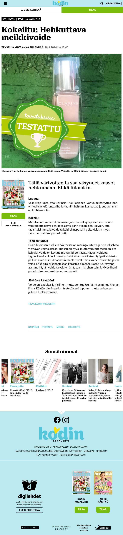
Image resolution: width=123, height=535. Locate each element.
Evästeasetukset (43, 447)
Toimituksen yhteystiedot (73, 455)
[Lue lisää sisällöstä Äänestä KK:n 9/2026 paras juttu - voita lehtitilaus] (22, 371)
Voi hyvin (9, 19)
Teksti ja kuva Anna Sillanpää (22, 47)
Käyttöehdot (75, 451)
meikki (60, 327)
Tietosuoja (101, 451)
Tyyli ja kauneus (29, 19)
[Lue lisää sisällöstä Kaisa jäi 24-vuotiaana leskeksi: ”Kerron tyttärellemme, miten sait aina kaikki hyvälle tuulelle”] (100, 371)
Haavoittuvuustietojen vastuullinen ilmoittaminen (41, 451)
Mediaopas (89, 451)
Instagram (65, 420)
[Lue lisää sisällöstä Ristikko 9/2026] (48, 371)
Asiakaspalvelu (61, 447)
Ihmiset (67, 386)
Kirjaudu (113, 3)
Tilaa (92, 9)
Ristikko (41, 386)
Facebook (57, 420)
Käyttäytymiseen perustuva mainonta (84, 528)
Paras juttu (17, 386)
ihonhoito (74, 327)
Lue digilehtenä (30, 9)
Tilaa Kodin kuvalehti (47, 455)
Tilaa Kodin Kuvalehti (41, 303)
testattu (47, 327)
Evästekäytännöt (79, 447)
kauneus (33, 327)
